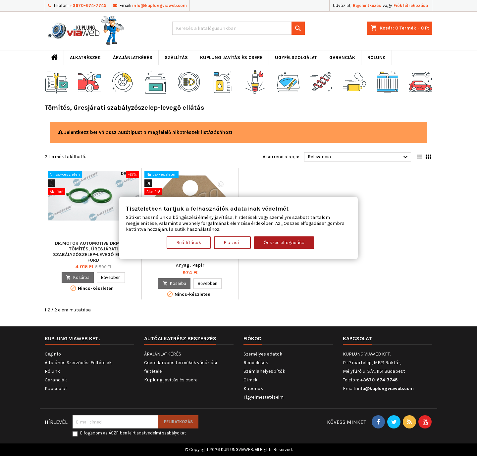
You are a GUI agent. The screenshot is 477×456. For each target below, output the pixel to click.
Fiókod (252, 338)
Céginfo (53, 354)
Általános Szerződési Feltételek (78, 362)
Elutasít (232, 242)
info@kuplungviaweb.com (159, 5)
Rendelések (255, 362)
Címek (250, 380)
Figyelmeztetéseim (263, 397)
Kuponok (253, 388)
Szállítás (176, 57)
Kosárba (77, 277)
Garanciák (342, 57)
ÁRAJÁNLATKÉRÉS (132, 57)
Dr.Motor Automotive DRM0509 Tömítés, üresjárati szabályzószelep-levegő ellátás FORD (93, 251)
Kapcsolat (56, 388)
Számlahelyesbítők (264, 371)
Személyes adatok (262, 354)
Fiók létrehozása (411, 5)
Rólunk (376, 57)
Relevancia (358, 157)
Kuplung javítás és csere (231, 57)
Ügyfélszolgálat (296, 57)
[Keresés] (238, 28)
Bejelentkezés (367, 5)
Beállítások (188, 242)
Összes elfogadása (284, 242)
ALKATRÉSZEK (85, 57)
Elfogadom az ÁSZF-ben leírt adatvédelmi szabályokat (133, 432)
